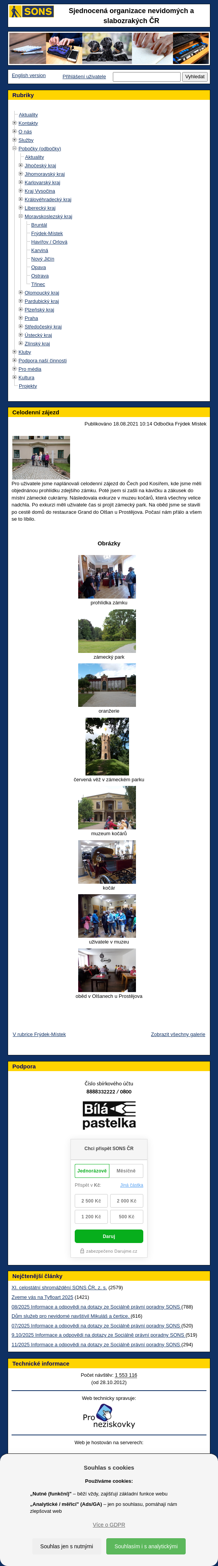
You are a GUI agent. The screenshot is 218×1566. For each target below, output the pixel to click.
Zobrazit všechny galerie (178, 1034)
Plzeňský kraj (39, 310)
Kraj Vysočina (40, 191)
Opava (38, 267)
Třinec (38, 284)
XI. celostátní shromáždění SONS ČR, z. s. (59, 1287)
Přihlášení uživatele (84, 76)
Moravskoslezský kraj (48, 216)
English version (29, 75)
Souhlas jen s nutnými (66, 1546)
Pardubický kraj (42, 301)
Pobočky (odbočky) (39, 148)
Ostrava (40, 276)
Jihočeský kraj (40, 165)
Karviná (39, 250)
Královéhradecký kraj (48, 199)
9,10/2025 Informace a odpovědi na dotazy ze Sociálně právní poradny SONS (99, 1335)
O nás (25, 132)
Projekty (28, 386)
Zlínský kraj (37, 344)
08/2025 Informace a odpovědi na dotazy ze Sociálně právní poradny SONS (96, 1307)
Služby (26, 140)
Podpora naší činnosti (42, 360)
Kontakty (28, 123)
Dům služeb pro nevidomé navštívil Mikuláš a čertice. (71, 1316)
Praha (31, 318)
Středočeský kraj (43, 327)
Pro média (29, 369)
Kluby (24, 352)
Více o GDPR (109, 1525)
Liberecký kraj (40, 208)
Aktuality (28, 115)
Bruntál (39, 225)
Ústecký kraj (38, 335)
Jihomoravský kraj (45, 174)
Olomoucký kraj (42, 293)
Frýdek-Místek (47, 233)
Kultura (26, 377)
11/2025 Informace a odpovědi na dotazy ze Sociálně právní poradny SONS (96, 1344)
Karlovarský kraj (42, 182)
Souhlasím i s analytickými (146, 1546)
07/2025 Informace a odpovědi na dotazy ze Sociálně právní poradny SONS (96, 1326)
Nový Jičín (42, 259)
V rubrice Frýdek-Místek (39, 1034)
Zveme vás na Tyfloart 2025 (42, 1297)
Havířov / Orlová (49, 242)
